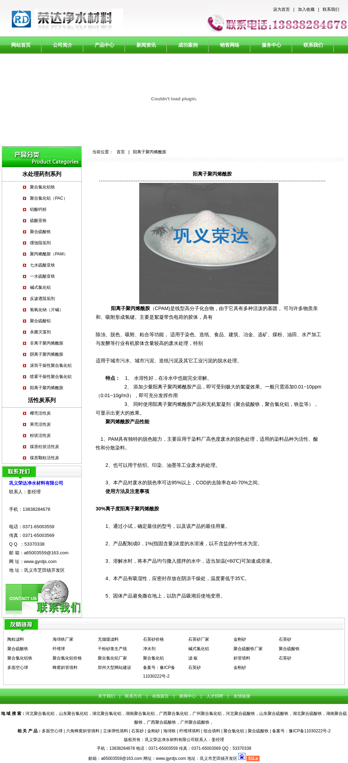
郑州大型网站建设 (114, 667)
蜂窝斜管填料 (65, 667)
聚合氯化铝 (153, 658)
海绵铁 (169, 731)
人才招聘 (214, 696)
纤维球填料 (189, 731)
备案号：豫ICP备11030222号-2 (301, 731)
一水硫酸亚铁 (42, 276)
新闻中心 (187, 696)
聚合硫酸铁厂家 (248, 648)
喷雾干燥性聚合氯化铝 (51, 376)
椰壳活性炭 (40, 413)
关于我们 (107, 696)
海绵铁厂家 (63, 639)
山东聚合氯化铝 (73, 713)
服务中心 (271, 45)
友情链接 (242, 696)
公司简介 (62, 45)
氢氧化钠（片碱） (46, 309)
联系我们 (331, 9)
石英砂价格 (153, 639)
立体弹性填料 (115, 731)
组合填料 (212, 731)
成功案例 (188, 45)
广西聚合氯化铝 (173, 713)
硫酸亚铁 (38, 220)
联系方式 (133, 696)
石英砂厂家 (198, 639)
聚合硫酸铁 (40, 231)
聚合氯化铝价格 (67, 658)
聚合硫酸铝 (40, 320)
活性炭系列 (42, 400)
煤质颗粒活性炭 (44, 457)
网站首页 (21, 45)
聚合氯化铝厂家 (112, 658)
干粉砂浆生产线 (112, 648)
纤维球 (59, 648)
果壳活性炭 (40, 424)
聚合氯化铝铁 (42, 187)
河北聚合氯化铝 (40, 713)
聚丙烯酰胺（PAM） (49, 254)
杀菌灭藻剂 (40, 332)
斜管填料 (242, 658)
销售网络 (229, 45)
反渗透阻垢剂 (42, 298)
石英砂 (285, 639)
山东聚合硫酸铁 (273, 713)
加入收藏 (306, 9)
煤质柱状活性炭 (44, 446)
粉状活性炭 (40, 435)
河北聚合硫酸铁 (240, 713)
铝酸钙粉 (38, 209)
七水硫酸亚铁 (42, 265)
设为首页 (281, 9)
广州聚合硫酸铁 (194, 722)
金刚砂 (240, 639)
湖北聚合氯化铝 (106, 713)
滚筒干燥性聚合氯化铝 (51, 365)
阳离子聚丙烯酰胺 (46, 387)
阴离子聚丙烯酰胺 (46, 354)
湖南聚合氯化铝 (140, 713)
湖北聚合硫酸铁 (307, 713)
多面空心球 (17, 667)
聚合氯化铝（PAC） (49, 198)
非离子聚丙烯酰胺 (46, 343)
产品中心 (104, 45)
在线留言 (160, 696)
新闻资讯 (146, 45)
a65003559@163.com (46, 552)
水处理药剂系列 (41, 174)
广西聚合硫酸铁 (161, 722)
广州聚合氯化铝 (207, 713)
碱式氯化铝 (40, 287)
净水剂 (149, 648)
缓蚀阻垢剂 (40, 242)
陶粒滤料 (15, 639)
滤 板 (193, 658)
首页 (121, 151)
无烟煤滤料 (108, 639)
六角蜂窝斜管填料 (83, 731)
